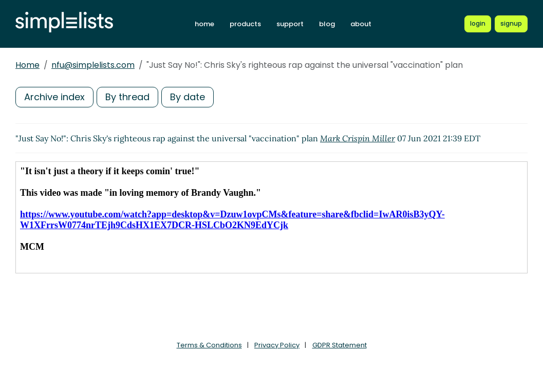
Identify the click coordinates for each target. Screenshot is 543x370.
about (360, 24)
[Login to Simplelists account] (477, 23)
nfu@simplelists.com (93, 65)
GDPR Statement (339, 345)
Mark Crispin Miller (357, 138)
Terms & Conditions (209, 345)
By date (187, 96)
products (245, 24)
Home (27, 65)
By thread (127, 96)
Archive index (54, 96)
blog (327, 24)
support (290, 24)
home (204, 24)
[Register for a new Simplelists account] (511, 23)
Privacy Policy (276, 345)
